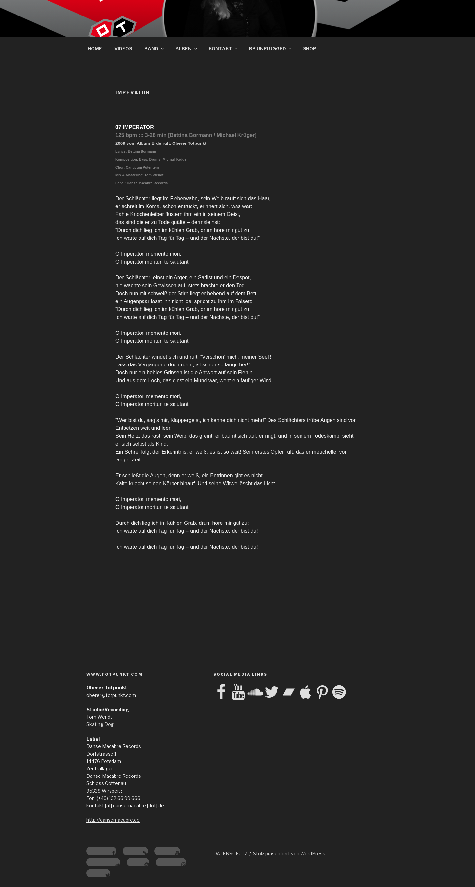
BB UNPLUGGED (270, 48)
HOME (95, 48)
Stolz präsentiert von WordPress (289, 853)
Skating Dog (100, 724)
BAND (154, 48)
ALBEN (186, 48)
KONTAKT (223, 48)
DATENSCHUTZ (230, 853)
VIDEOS (123, 48)
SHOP (309, 48)
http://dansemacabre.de (113, 820)
